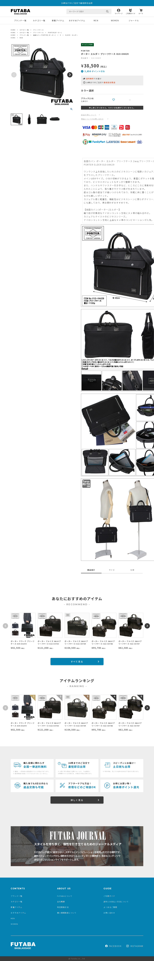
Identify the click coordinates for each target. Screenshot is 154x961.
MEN (96, 20)
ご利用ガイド (130, 13)
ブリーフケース (38, 30)
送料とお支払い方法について (116, 901)
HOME (13, 30)
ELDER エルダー (71, 35)
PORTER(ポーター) (55, 33)
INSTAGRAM (134, 946)
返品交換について (88, 114)
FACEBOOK (113, 946)
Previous (14, 74)
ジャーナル (134, 20)
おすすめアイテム (77, 20)
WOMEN (115, 20)
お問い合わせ (109, 913)
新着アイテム (58, 20)
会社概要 (61, 901)
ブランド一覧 (20, 20)
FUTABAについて (64, 896)
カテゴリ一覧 (39, 20)
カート (140, 13)
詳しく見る (77, 800)
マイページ (119, 13)
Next (69, 74)
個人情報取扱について (66, 913)
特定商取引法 (63, 907)
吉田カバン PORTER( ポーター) (44, 35)
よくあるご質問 (110, 907)
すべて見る (77, 661)
